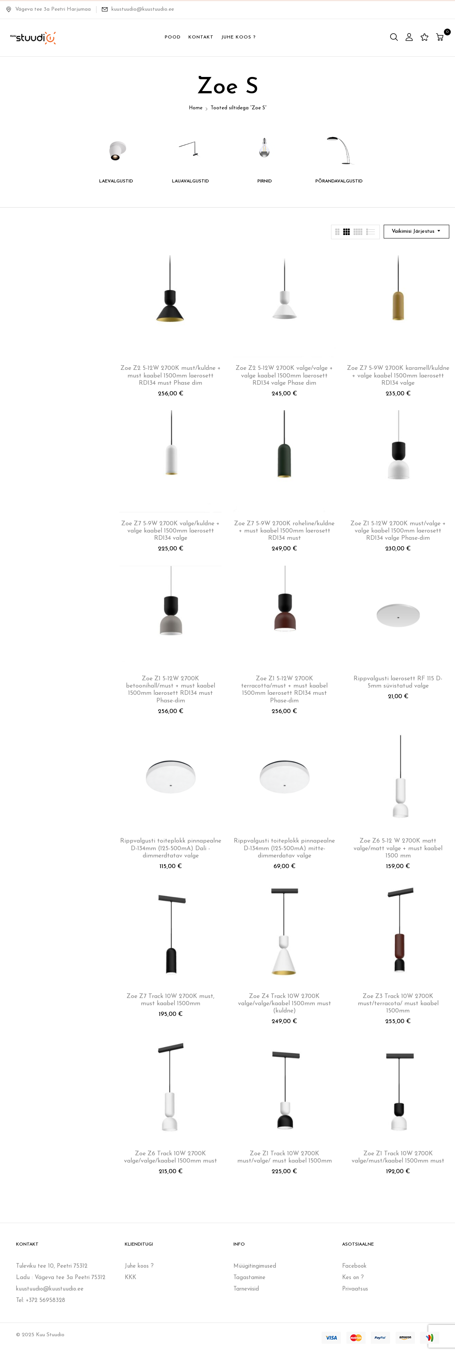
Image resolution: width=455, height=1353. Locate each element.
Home (196, 108)
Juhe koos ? (139, 1266)
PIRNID (264, 181)
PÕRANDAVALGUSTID (339, 181)
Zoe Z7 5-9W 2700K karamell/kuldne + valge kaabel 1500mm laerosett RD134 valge (398, 375)
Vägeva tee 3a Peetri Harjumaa (48, 9)
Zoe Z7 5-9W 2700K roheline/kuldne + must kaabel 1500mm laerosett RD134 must (284, 531)
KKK (130, 1278)
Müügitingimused (254, 1266)
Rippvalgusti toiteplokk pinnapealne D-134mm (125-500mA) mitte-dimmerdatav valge (284, 848)
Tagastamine (249, 1278)
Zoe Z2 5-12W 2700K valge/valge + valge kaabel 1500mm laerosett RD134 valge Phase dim (284, 375)
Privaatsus (355, 1289)
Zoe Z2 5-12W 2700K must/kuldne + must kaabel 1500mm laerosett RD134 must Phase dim (171, 375)
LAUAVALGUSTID (190, 181)
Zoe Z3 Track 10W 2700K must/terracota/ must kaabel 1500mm (398, 1003)
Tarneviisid (246, 1289)
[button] (440, 37)
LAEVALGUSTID (116, 181)
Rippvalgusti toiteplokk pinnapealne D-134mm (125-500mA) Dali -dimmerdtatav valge (170, 848)
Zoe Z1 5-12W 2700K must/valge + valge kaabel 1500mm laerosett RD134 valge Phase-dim (398, 531)
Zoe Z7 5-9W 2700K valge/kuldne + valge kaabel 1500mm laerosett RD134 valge (170, 531)
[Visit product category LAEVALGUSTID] (116, 149)
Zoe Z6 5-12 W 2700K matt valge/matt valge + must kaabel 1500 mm (398, 848)
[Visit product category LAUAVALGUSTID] (190, 149)
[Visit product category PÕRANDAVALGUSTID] (339, 149)
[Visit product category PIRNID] (265, 149)
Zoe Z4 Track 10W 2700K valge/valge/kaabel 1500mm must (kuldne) (284, 1003)
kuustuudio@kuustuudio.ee (142, 9)
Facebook (354, 1266)
